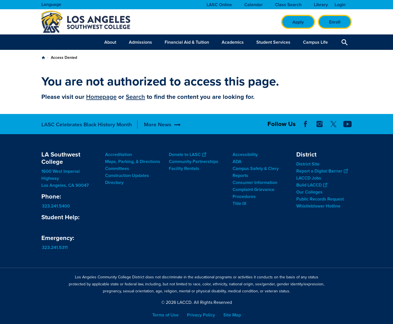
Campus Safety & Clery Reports (256, 172)
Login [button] (340, 5)
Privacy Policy (201, 315)
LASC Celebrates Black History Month (86, 124)
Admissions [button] (140, 42)
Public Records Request (320, 199)
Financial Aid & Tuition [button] (187, 42)
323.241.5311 (55, 247)
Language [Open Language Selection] (51, 4)
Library (321, 5)
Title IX (240, 203)
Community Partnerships (193, 161)
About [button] (110, 42)
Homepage (101, 96)
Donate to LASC (187, 154)
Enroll (334, 22)
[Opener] (387, 120)
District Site (307, 164)
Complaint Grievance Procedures (253, 193)
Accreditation (118, 154)
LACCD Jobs (308, 178)
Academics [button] (233, 42)
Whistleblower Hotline (318, 206)
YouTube (347, 124)
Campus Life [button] (315, 42)
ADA (237, 161)
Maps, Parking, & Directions (132, 161)
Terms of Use (165, 315)
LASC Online (219, 5)
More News (157, 124)
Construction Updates (127, 175)
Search (135, 96)
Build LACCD (311, 185)
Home (43, 58)
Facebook (305, 124)
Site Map (232, 315)
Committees (117, 168)
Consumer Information (255, 182)
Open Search (345, 42)
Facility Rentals (184, 168)
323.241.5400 (56, 206)
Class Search (288, 5)
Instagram (319, 124)
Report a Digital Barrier (322, 171)
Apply (298, 22)
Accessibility (245, 154)
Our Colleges (309, 192)
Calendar (253, 5)
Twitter (333, 124)
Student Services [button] (273, 42)
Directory (114, 182)
